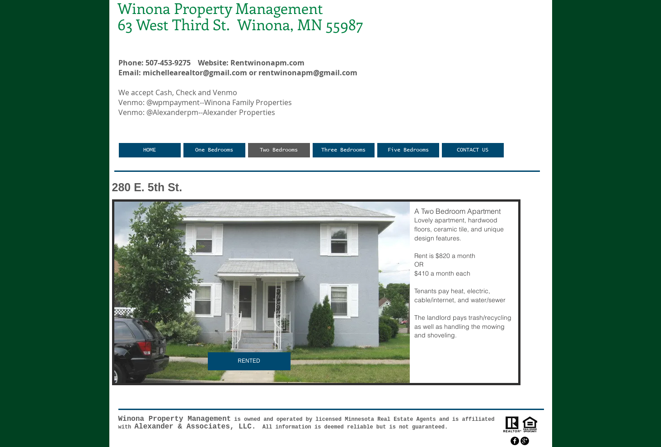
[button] (316, 292)
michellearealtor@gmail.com (195, 73)
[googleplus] (524, 441)
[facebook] (515, 441)
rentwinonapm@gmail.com (307, 73)
